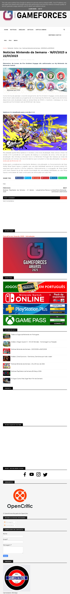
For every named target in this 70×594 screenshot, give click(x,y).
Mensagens (8, 516)
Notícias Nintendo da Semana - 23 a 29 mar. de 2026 (28, 358)
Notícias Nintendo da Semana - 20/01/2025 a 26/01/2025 (29, 344)
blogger (63, 192)
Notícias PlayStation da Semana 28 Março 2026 (26, 366)
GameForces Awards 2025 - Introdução (19, 231)
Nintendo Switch (10, 35)
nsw (20, 43)
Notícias (13, 29)
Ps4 (25, 35)
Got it (40, 9)
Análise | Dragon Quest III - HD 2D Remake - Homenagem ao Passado (34, 336)
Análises (22, 29)
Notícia (16, 43)
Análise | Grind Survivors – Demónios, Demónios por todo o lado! (31, 351)
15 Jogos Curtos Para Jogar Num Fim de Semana (26, 373)
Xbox (30, 35)
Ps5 (20, 35)
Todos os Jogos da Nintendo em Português (25, 329)
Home (6, 29)
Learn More (32, 9)
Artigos (30, 29)
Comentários (9, 520)
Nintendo (10, 43)
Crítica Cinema (41, 29)
